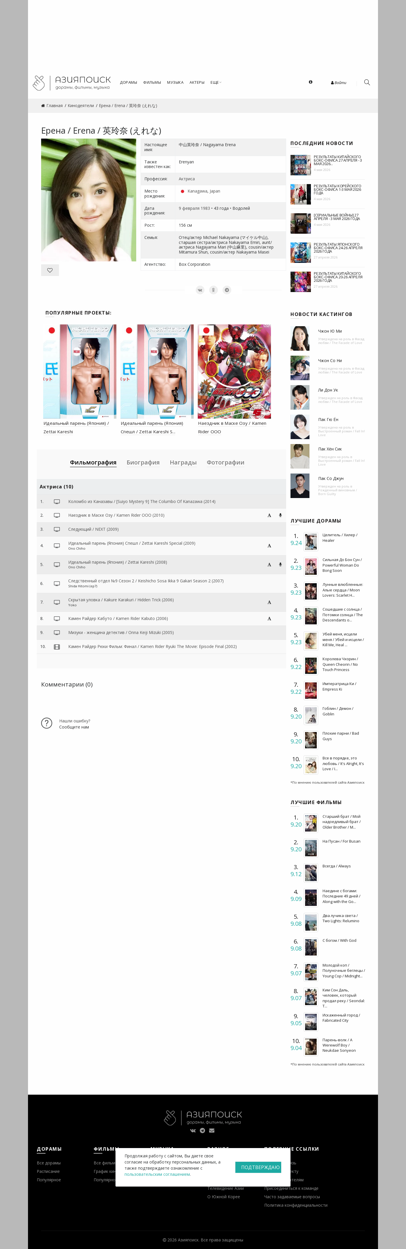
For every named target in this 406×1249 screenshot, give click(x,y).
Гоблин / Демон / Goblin (338, 711)
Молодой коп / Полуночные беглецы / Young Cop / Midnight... (344, 970)
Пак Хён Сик (330, 449)
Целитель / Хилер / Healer (340, 537)
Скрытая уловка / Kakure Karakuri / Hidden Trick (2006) (121, 599)
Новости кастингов (321, 314)
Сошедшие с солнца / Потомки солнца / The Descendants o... (343, 614)
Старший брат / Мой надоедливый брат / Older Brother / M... (342, 821)
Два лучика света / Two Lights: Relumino (341, 918)
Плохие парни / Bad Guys (341, 736)
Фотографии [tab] (225, 462)
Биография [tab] (143, 462)
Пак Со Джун (331, 478)
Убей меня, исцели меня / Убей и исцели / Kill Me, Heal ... (343, 639)
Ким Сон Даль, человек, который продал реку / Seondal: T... (344, 998)
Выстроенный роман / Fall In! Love (341, 433)
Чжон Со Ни (330, 360)
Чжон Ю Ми (330, 331)
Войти (338, 82)
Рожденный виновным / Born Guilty (337, 492)
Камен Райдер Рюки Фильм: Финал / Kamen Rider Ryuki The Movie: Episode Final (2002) (152, 646)
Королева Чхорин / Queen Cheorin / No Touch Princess (340, 664)
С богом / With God (339, 940)
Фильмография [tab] (93, 462)
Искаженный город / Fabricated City (341, 1017)
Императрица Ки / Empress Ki (339, 686)
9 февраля (189, 208)
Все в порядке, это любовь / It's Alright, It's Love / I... (343, 763)
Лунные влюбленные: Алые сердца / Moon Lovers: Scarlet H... (343, 590)
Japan (215, 191)
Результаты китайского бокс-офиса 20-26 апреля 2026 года (338, 277)
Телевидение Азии (225, 1188)
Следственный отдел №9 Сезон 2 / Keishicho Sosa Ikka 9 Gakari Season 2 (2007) (146, 581)
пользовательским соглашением (157, 1174)
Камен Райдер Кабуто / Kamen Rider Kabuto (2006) (118, 618)
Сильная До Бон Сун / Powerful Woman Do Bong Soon (342, 565)
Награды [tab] (183, 462)
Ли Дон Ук (328, 390)
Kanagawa (197, 191)
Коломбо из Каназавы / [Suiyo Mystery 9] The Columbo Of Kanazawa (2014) (142, 501)
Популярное (49, 1179)
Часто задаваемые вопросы (292, 1196)
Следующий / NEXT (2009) (93, 529)
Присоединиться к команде (291, 1188)
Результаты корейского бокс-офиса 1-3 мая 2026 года (337, 189)
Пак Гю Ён (328, 419)
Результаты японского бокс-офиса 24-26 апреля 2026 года (338, 247)
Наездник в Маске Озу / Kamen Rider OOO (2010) (116, 515)
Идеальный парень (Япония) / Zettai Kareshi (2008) (117, 562)
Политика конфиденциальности (296, 1205)
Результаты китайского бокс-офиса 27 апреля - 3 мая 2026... (338, 160)
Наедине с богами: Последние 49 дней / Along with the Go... (341, 896)
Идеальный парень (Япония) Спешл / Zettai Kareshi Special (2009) (131, 543)
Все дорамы (49, 1163)
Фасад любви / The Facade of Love (341, 341)
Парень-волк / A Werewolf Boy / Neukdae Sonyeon (339, 1045)
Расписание (48, 1171)
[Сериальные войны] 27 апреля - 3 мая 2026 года (337, 216)
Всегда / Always (337, 866)
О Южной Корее (223, 1196)
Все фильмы (106, 1163)
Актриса (187, 178)
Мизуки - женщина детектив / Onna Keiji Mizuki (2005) (121, 632)
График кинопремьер (115, 1171)
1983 (205, 208)
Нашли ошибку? (74, 721)
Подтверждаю (260, 1167)
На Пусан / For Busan (341, 841)
